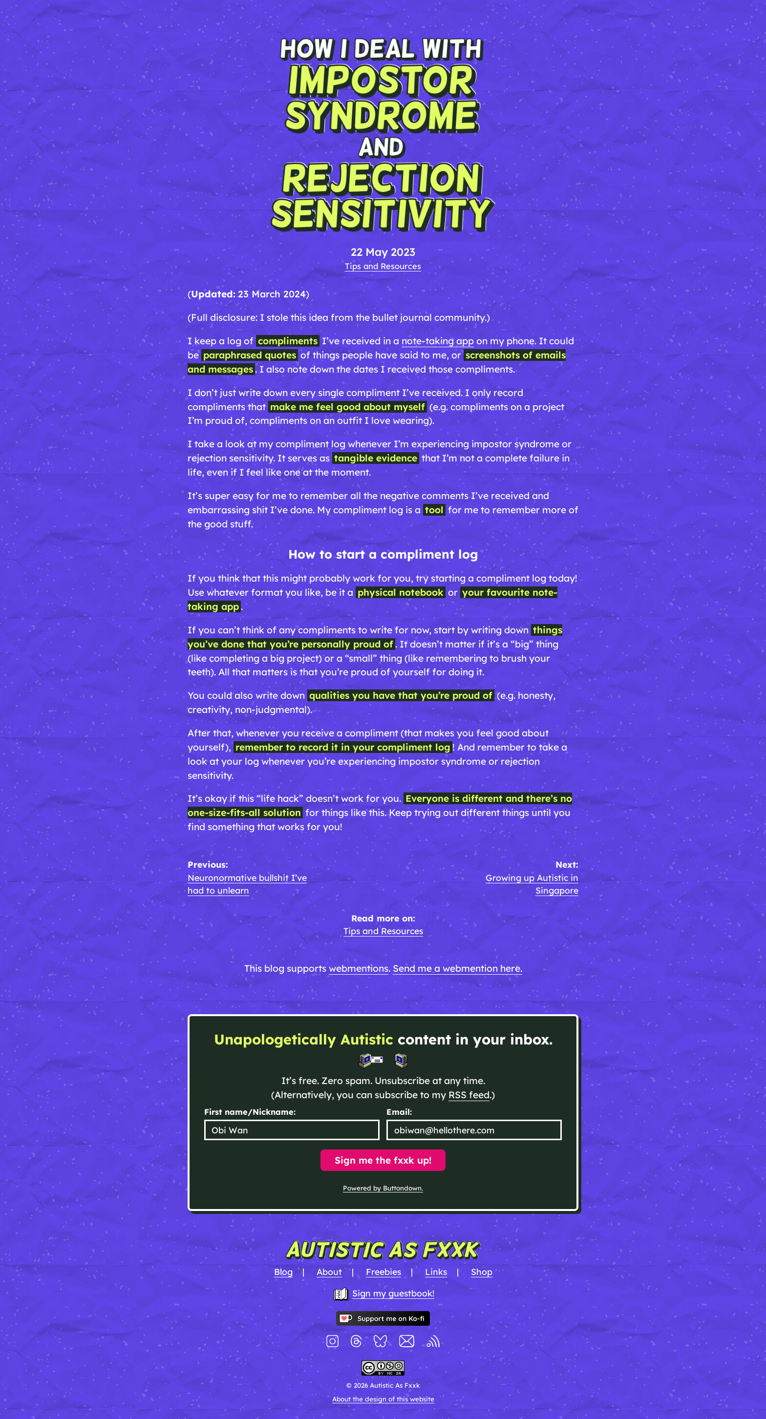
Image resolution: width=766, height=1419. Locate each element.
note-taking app (438, 341)
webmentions (358, 968)
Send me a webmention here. (457, 968)
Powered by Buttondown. (383, 1188)
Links (436, 1271)
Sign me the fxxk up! (383, 1160)
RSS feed (468, 1095)
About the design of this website (383, 1399)
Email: (399, 1112)
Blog (283, 1271)
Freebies (383, 1271)
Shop (481, 1271)
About (329, 1271)
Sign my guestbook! (393, 1293)
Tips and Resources (383, 266)
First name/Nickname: (250, 1112)
